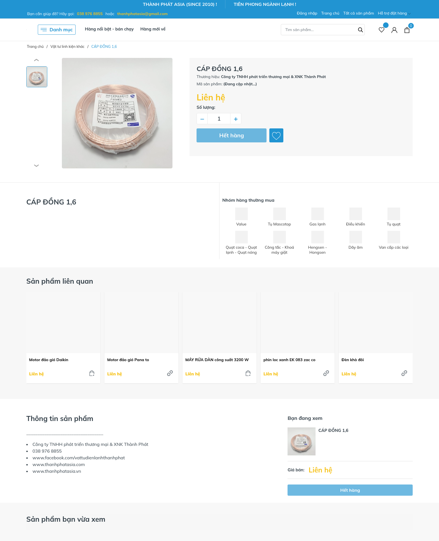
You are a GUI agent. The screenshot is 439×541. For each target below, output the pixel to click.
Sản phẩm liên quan (59, 281)
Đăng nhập (307, 13)
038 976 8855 (90, 13)
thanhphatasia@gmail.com (142, 13)
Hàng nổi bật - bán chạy (109, 29)
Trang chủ (330, 13)
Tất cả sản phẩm (358, 13)
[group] (117, 113)
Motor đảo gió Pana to (128, 359)
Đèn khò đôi (353, 359)
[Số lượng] (219, 118)
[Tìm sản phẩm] (323, 29)
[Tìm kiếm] (360, 29)
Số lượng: (206, 107)
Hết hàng (231, 135)
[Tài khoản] (394, 29)
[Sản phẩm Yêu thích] (382, 29)
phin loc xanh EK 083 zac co (289, 359)
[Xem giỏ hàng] (407, 29)
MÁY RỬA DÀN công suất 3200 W (217, 359)
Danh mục (57, 30)
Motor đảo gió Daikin (48, 359)
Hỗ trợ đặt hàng (394, 14)
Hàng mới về (152, 29)
